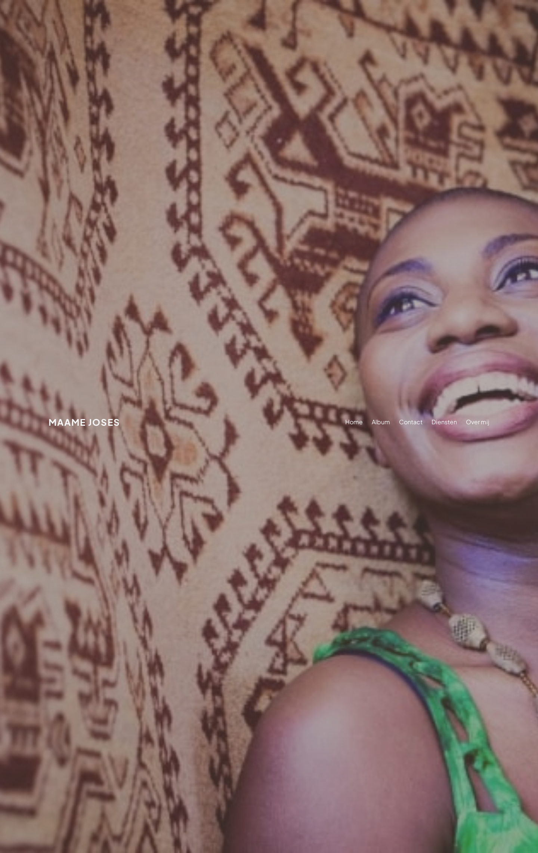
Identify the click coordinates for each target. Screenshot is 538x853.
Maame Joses (84, 422)
